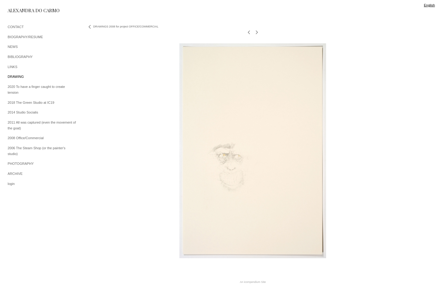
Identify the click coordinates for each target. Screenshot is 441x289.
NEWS (13, 47)
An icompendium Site (253, 282)
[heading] (23, 10)
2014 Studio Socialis (23, 112)
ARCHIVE (15, 173)
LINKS (12, 67)
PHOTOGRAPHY (21, 163)
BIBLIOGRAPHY (20, 57)
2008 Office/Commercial (26, 138)
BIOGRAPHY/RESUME (25, 37)
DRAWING (16, 76)
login (11, 184)
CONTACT (16, 27)
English (429, 5)
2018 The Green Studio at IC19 (31, 102)
